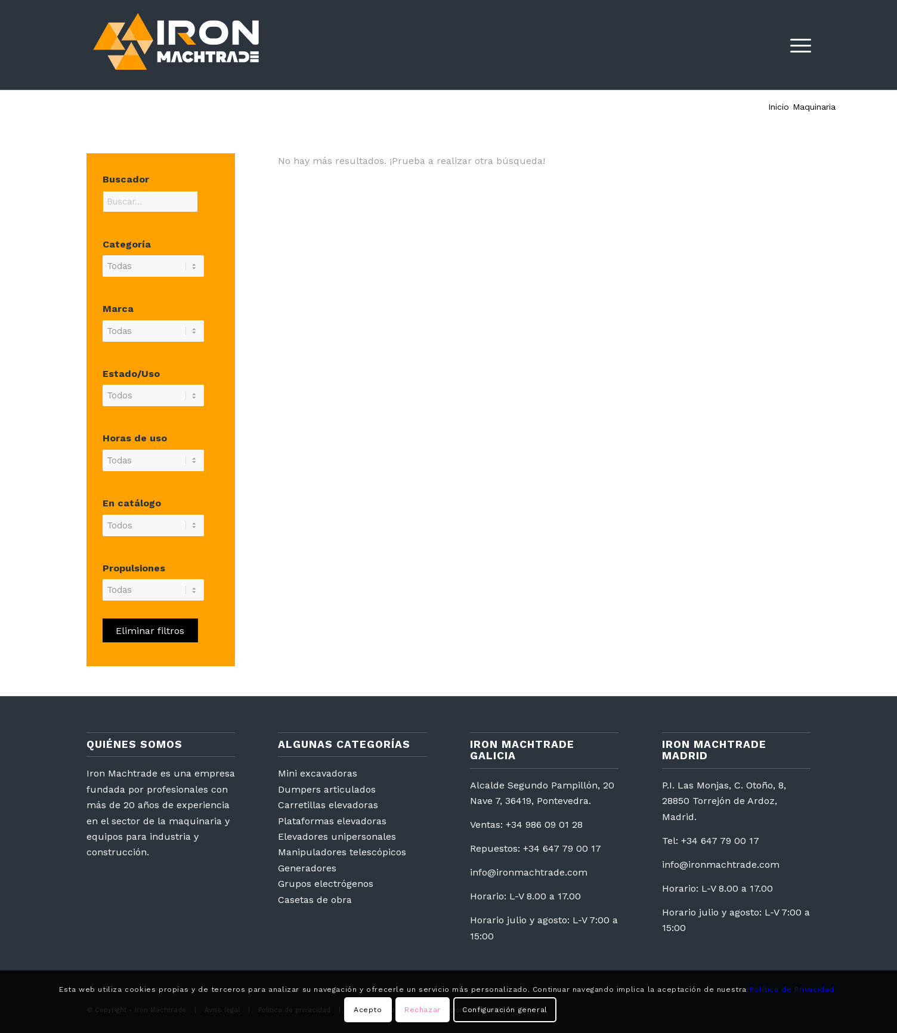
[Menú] (796, 44)
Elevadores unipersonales (337, 836)
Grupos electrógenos (325, 883)
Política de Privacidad (792, 989)
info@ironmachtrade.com (528, 872)
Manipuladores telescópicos (342, 852)
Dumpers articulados (327, 789)
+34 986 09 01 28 (544, 824)
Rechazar (422, 1010)
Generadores (307, 868)
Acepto (368, 1010)
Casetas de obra (315, 899)
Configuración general (505, 1010)
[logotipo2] (175, 44)
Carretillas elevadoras (328, 805)
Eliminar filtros (150, 630)
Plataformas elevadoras (332, 821)
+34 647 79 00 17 (562, 848)
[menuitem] (796, 44)
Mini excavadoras (317, 773)
